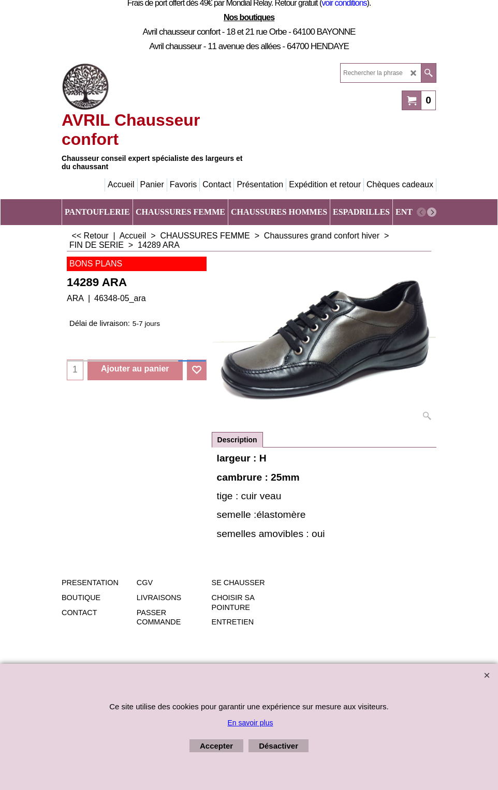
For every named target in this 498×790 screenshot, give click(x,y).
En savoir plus (250, 723)
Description (237, 440)
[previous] (421, 212)
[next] (431, 212)
